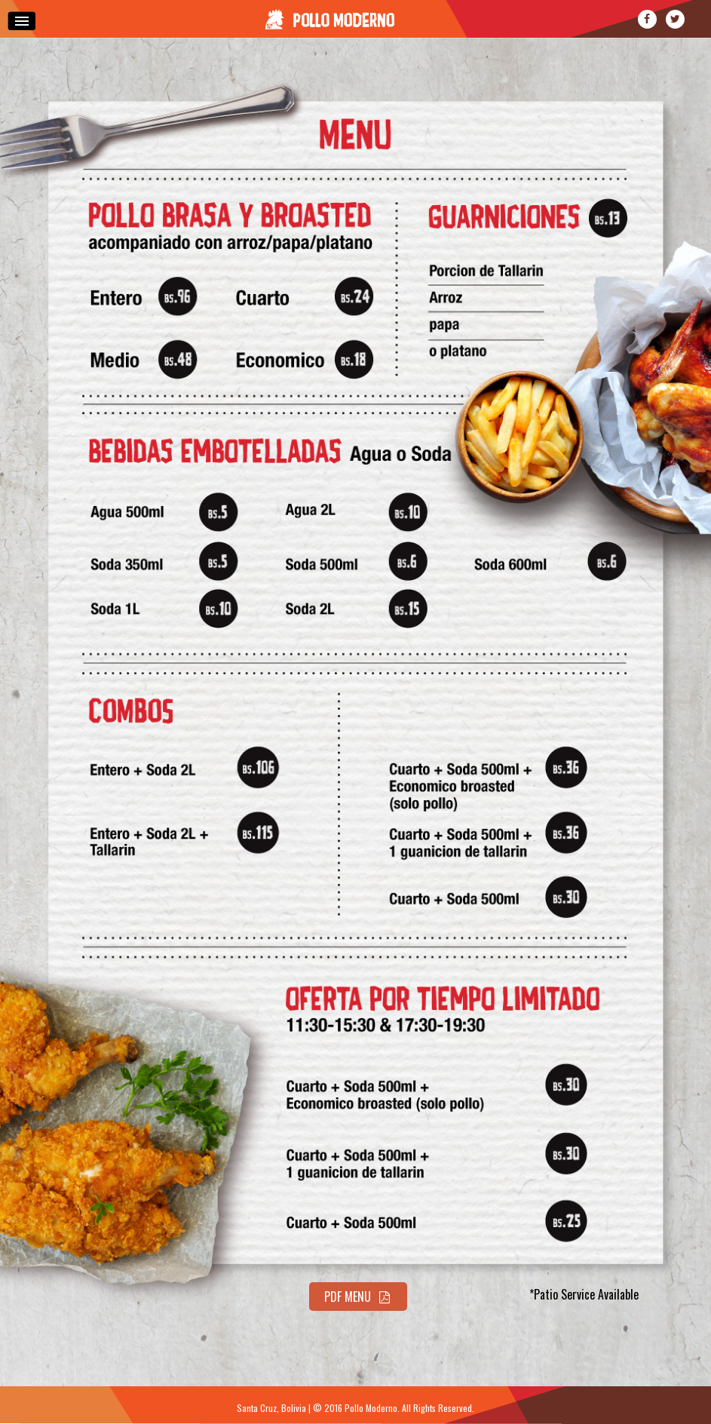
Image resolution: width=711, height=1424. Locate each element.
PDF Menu (358, 1296)
